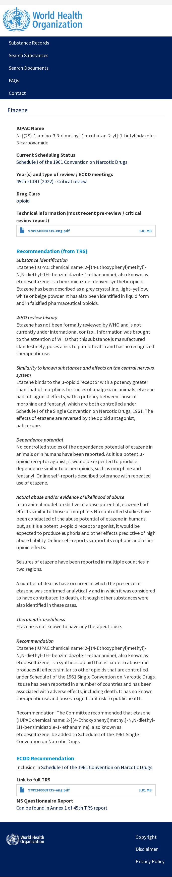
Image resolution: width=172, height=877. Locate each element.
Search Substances (28, 55)
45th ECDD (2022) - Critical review (51, 181)
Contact (17, 93)
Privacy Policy (150, 861)
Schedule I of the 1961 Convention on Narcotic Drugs (71, 162)
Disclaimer (147, 849)
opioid (23, 200)
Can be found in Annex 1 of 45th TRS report (61, 808)
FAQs (14, 80)
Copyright (146, 837)
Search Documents (28, 68)
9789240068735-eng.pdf (49, 230)
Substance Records (29, 42)
